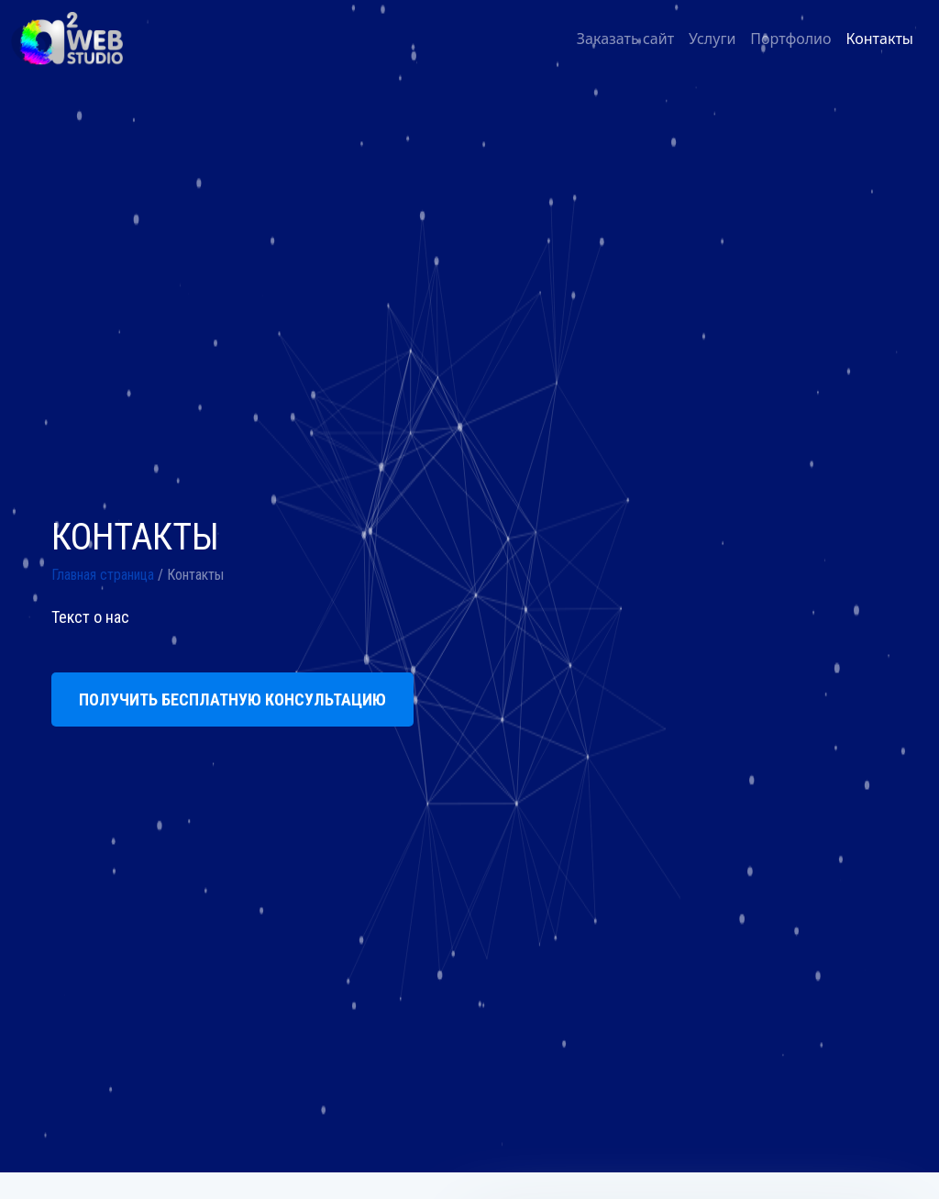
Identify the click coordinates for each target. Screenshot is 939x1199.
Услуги (712, 38)
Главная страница (102, 574)
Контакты (879, 38)
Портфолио (790, 38)
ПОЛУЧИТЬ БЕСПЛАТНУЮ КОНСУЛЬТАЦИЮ (232, 699)
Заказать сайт (625, 38)
